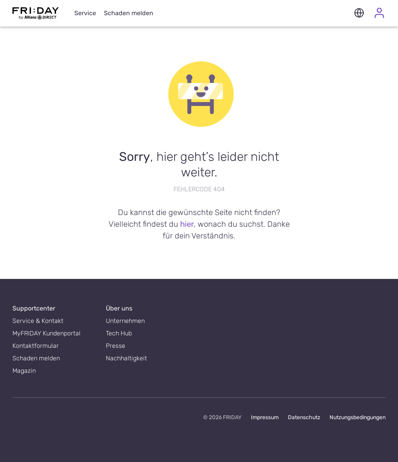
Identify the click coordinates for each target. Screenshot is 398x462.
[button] (359, 13)
